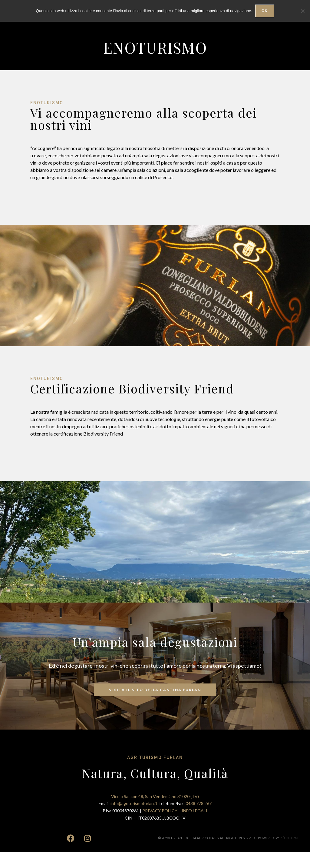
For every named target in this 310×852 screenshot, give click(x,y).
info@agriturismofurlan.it (134, 803)
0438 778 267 (199, 803)
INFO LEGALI (194, 810)
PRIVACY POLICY (160, 810)
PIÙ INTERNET (290, 838)
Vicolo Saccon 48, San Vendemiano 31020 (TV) (155, 796)
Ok (265, 11)
